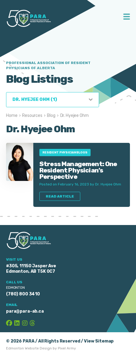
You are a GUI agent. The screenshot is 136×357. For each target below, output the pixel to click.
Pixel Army (67, 348)
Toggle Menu (126, 17)
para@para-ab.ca (25, 311)
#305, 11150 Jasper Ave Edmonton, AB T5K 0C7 (31, 268)
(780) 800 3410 (23, 294)
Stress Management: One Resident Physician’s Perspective (78, 170)
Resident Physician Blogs (65, 152)
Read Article (60, 196)
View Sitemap (99, 341)
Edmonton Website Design (29, 348)
